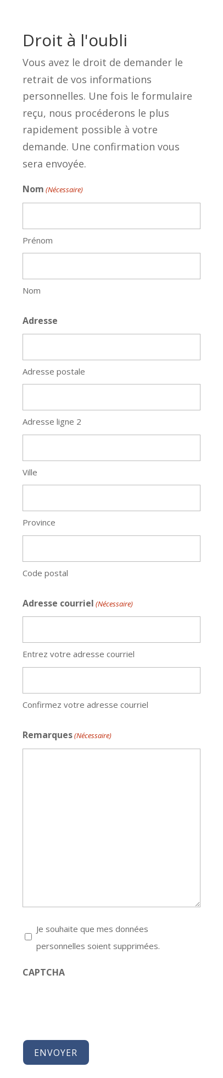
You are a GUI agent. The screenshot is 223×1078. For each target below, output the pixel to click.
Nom (32, 290)
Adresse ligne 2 (52, 421)
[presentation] (106, 1006)
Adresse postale (54, 371)
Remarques (67, 735)
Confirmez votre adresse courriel (85, 704)
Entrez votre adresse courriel (79, 653)
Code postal (45, 572)
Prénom (38, 240)
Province (39, 522)
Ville (30, 472)
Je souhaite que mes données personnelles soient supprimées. (98, 937)
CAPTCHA (44, 972)
